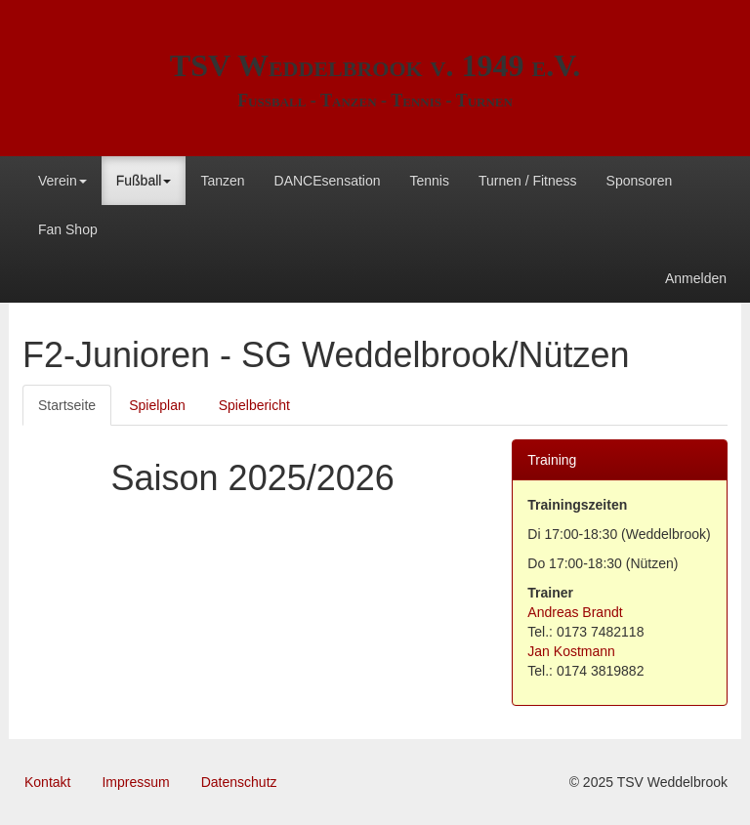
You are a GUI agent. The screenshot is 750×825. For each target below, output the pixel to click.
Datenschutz (239, 782)
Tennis (428, 180)
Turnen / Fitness (528, 180)
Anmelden (696, 278)
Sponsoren (639, 180)
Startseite (67, 405)
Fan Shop (68, 229)
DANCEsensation (327, 180)
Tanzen (222, 180)
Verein (62, 180)
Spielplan (157, 405)
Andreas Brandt (574, 612)
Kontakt (47, 782)
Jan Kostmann (571, 651)
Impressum (135, 782)
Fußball (144, 180)
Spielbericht (254, 405)
